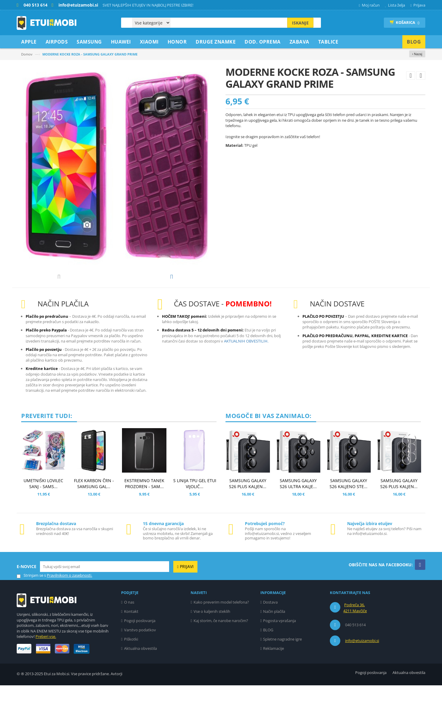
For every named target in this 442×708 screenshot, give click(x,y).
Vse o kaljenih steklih (212, 634)
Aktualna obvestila (140, 671)
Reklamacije (273, 671)
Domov (27, 54)
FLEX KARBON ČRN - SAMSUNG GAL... (94, 506)
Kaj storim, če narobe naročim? (221, 643)
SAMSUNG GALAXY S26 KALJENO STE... (348, 506)
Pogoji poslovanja (139, 643)
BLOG (268, 652)
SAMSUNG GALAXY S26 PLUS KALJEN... (247, 506)
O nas (129, 624)
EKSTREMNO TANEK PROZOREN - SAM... (144, 506)
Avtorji (116, 696)
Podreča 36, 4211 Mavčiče (355, 630)
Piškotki (131, 661)
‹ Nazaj (417, 54)
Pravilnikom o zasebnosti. (69, 598)
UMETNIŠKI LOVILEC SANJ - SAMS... (43, 506)
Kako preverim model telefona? (221, 624)
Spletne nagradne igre (282, 661)
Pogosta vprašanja (279, 643)
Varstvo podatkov (140, 652)
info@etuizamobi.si (362, 663)
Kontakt (131, 634)
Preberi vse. (45, 659)
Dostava (270, 624)
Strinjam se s (31, 598)
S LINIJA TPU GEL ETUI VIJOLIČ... (194, 506)
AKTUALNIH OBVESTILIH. (246, 363)
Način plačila (274, 634)
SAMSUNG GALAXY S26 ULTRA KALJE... (298, 506)
